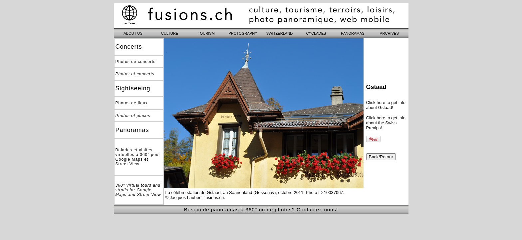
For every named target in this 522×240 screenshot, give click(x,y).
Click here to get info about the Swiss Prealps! (386, 122)
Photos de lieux (132, 103)
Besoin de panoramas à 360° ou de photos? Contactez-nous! (261, 209)
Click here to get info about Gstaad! (386, 105)
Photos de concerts (136, 61)
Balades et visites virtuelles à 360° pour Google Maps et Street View (138, 157)
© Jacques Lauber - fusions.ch (194, 197)
